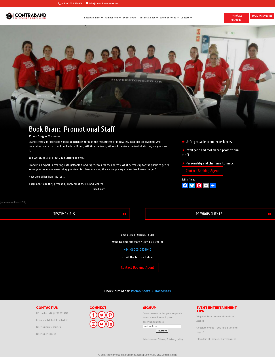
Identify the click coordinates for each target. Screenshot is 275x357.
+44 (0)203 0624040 (72, 3)
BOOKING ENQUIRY (262, 15)
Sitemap (162, 339)
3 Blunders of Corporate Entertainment (216, 339)
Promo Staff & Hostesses (151, 291)
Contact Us (63, 320)
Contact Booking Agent (202, 171)
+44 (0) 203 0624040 (137, 250)
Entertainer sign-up (46, 333)
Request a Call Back (46, 320)
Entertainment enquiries (48, 327)
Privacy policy (176, 339)
